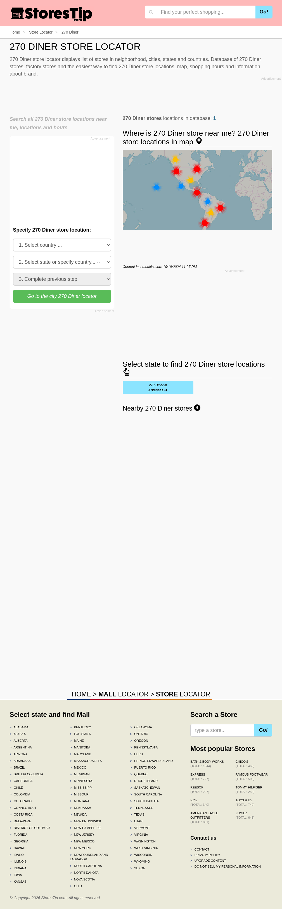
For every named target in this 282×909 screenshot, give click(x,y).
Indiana (18, 868)
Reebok (199, 789)
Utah (136, 821)
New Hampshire (85, 828)
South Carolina (146, 794)
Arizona (19, 754)
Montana (79, 801)
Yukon (137, 868)
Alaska (18, 734)
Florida (18, 834)
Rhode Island (144, 781)
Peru (136, 754)
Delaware (20, 821)
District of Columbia (30, 828)
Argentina (21, 747)
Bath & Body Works (207, 764)
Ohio (76, 886)
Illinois (18, 861)
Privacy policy (205, 855)
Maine (77, 740)
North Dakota (84, 872)
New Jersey (82, 834)
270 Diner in (157, 387)
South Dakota (144, 801)
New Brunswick (85, 821)
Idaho (17, 854)
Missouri (79, 794)
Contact (199, 849)
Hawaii (17, 848)
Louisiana (80, 734)
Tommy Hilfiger (249, 789)
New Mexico (82, 841)
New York (80, 848)
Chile (16, 787)
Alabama (19, 727)
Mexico (78, 767)
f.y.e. (199, 802)
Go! (264, 12)
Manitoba (80, 747)
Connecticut (23, 807)
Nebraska (80, 807)
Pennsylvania (144, 747)
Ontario (139, 734)
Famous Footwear (252, 777)
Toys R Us (245, 802)
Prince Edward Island (151, 760)
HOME (81, 694)
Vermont (140, 828)
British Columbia (26, 774)
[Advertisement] (145, 94)
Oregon (139, 740)
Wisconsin (141, 854)
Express (199, 777)
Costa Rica (21, 814)
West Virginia (144, 848)
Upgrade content (208, 860)
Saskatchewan (145, 787)
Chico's (245, 764)
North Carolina (86, 866)
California (21, 781)
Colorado (21, 801)
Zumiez (245, 815)
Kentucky (80, 727)
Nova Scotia (82, 879)
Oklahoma (141, 727)
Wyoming (140, 861)
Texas (137, 814)
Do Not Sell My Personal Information (225, 866)
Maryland (80, 754)
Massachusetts (86, 760)
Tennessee (141, 807)
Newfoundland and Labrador (89, 857)
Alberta (19, 740)
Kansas (18, 881)
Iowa (16, 875)
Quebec (139, 774)
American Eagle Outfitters (204, 817)
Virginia (139, 834)
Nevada (78, 814)
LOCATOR (123, 694)
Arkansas (20, 760)
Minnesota (81, 781)
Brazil (17, 767)
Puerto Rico (143, 767)
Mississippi (81, 787)
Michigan (80, 774)
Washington (143, 841)
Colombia (20, 794)
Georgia (19, 841)
